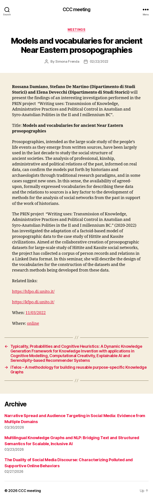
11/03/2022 (36, 312)
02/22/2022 (99, 61)
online (33, 323)
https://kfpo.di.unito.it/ (33, 302)
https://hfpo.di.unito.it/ (33, 291)
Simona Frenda (67, 61)
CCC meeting (76, 9)
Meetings (76, 29)
